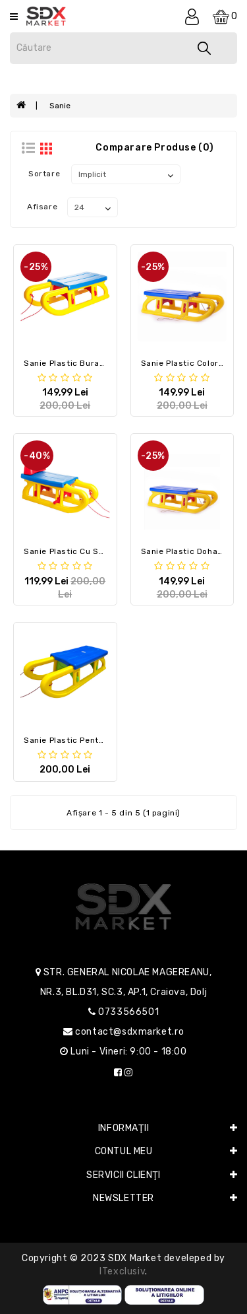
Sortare (44, 173)
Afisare (42, 206)
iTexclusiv (122, 1271)
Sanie (59, 105)
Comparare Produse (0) (155, 147)
